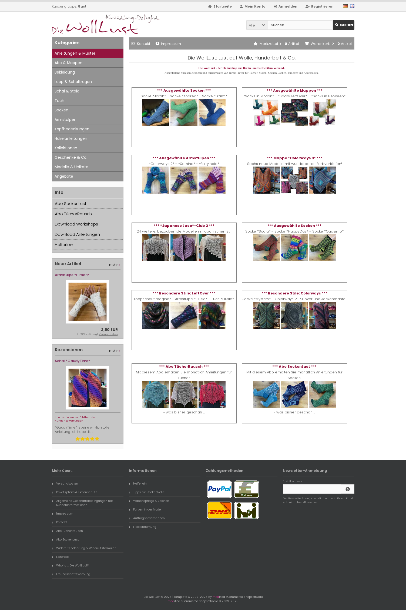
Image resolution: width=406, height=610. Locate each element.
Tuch (59, 100)
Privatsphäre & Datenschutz (74, 492)
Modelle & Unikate (71, 167)
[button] (257, 25)
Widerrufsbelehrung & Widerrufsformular (84, 548)
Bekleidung (65, 72)
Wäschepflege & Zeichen (149, 501)
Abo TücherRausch (73, 214)
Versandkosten (108, 334)
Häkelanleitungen (71, 138)
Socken (61, 110)
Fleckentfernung (142, 527)
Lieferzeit (60, 557)
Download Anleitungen (77, 234)
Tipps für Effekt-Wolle (146, 492)
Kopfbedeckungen (72, 129)
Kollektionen (66, 148)
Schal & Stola (67, 91)
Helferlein (64, 244)
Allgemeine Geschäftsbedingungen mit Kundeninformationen (82, 503)
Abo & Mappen (68, 62)
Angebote (64, 176)
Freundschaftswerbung (71, 574)
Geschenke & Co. (71, 157)
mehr (114, 264)
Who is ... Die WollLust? (70, 565)
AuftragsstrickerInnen (147, 518)
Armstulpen (65, 119)
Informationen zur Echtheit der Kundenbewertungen (75, 419)
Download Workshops (76, 224)
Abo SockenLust (70, 203)
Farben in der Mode (145, 509)
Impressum (168, 43)
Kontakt (141, 43)
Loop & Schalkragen (73, 81)
